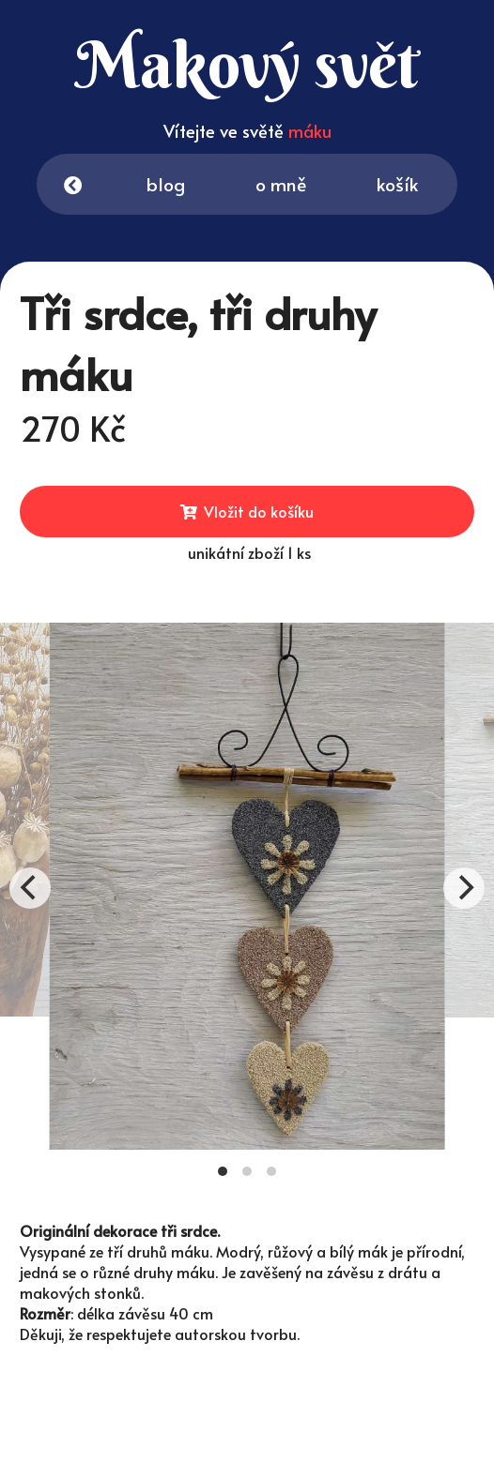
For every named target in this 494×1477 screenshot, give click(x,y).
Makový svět (219, 65)
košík (417, 188)
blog (168, 185)
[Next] (464, 888)
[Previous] (30, 888)
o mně (283, 185)
